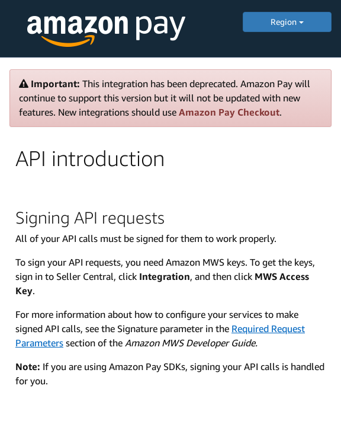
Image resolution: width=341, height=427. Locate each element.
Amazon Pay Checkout (229, 112)
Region (287, 22)
